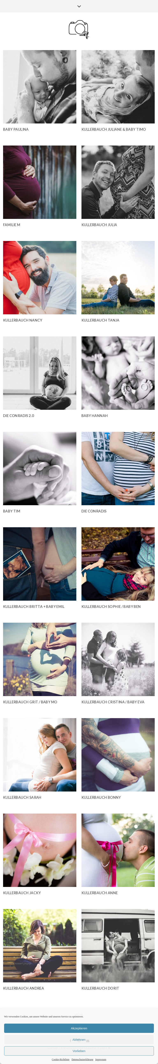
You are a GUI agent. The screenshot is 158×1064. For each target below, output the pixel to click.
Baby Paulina (16, 129)
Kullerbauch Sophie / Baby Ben (111, 606)
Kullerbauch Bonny (101, 797)
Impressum (100, 1059)
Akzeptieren (79, 1028)
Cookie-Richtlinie (61, 1059)
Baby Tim (11, 511)
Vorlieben (79, 1051)
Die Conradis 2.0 (18, 415)
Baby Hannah (94, 415)
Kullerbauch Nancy (22, 320)
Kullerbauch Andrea (23, 988)
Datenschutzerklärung (82, 1059)
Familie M (11, 225)
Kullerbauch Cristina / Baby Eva (112, 702)
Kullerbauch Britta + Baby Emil (33, 606)
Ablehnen (78, 1039)
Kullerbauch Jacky (22, 893)
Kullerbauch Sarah (22, 797)
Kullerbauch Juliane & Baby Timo (113, 129)
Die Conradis (94, 511)
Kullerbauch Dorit (100, 988)
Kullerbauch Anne (99, 893)
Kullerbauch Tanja (100, 320)
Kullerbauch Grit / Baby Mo (30, 702)
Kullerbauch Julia (99, 225)
